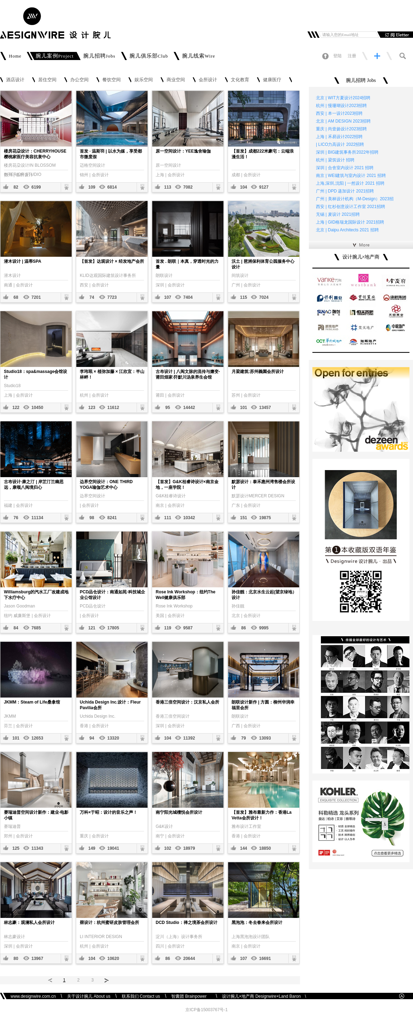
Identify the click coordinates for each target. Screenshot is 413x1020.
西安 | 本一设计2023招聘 (339, 113)
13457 (265, 407)
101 (243, 407)
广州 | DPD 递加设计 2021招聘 (345, 191)
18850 (265, 848)
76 (15, 517)
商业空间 (176, 79)
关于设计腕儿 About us (88, 996)
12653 (37, 738)
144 (243, 848)
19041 (113, 848)
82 (15, 187)
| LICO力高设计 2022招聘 (340, 144)
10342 (189, 517)
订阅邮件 (394, 34)
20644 (189, 958)
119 (167, 627)
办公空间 (79, 79)
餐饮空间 (111, 79)
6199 (36, 187)
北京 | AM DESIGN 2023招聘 (343, 121)
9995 (264, 627)
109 (91, 187)
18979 (189, 848)
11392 (189, 738)
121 (91, 627)
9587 (188, 627)
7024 (264, 297)
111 (167, 517)
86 (243, 627)
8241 (112, 517)
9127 (264, 187)
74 (91, 297)
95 (167, 407)
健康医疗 (272, 79)
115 (243, 297)
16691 (265, 958)
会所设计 (208, 79)
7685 (36, 627)
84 (15, 627)
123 (91, 407)
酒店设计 (15, 79)
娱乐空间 (143, 79)
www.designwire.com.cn (33, 996)
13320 (113, 738)
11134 (37, 517)
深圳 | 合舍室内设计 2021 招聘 (344, 167)
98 (91, 517)
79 (243, 738)
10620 (113, 958)
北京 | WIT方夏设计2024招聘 (343, 97)
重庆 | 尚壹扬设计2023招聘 (341, 128)
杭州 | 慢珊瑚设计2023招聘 (341, 105)
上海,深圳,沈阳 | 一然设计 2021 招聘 (350, 183)
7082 (188, 187)
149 (91, 848)
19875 (265, 517)
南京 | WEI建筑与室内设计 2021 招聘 (351, 175)
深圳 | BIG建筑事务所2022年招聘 (347, 152)
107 (167, 297)
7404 (188, 297)
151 (243, 517)
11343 (37, 848)
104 (243, 187)
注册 (352, 55)
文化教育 (240, 79)
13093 (265, 738)
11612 (113, 407)
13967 (37, 958)
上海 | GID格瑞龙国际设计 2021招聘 (350, 222)
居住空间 (47, 79)
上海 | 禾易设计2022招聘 (339, 136)
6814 (112, 187)
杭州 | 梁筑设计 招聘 (335, 160)
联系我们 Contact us (141, 996)
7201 (36, 297)
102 (167, 848)
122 (15, 407)
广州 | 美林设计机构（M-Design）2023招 (355, 198)
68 (15, 297)
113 (167, 187)
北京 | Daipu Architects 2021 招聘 (347, 229)
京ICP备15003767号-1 (206, 1009)
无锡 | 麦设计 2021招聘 (338, 214)
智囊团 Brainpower (191, 996)
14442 (189, 407)
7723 (112, 297)
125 (15, 848)
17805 (113, 627)
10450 (37, 407)
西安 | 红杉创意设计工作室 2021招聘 (350, 206)
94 (91, 738)
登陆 (337, 55)
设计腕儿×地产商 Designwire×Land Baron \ (264, 996)
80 (15, 958)
